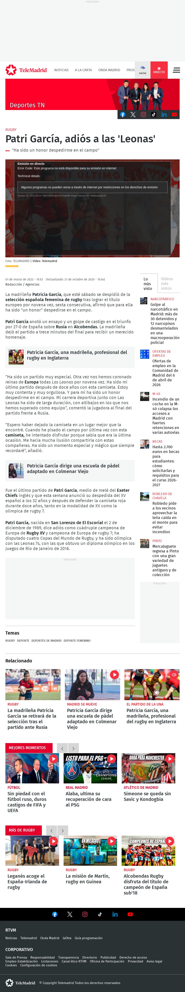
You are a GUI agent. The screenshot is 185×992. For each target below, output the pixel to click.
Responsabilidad (42, 957)
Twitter (133, 114)
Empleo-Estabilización (21, 961)
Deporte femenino (77, 640)
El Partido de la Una (145, 704)
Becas (157, 441)
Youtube (174, 114)
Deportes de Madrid (46, 640)
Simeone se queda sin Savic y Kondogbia (148, 768)
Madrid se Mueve (82, 704)
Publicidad (108, 957)
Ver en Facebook (54, 915)
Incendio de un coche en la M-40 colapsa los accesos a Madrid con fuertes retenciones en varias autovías (144, 396)
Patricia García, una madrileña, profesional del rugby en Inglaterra (16, 357)
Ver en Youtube (130, 914)
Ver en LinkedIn (115, 914)
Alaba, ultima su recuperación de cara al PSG (90, 768)
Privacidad (135, 961)
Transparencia (68, 957)
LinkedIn (164, 114)
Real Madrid (77, 787)
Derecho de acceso (133, 957)
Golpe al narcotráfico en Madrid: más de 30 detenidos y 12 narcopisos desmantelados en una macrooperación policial (143, 300)
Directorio (89, 957)
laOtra (67, 938)
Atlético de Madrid (141, 787)
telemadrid (20, 983)
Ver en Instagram (85, 914)
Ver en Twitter (70, 915)
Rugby (10, 130)
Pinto (157, 541)
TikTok (154, 114)
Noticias (61, 70)
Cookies (11, 965)
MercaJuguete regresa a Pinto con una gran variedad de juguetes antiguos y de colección (144, 543)
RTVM (10, 930)
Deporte (23, 640)
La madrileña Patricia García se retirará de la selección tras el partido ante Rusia (33, 684)
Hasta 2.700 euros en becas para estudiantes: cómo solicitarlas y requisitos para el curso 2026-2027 (144, 444)
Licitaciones (49, 961)
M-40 (156, 394)
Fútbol (14, 787)
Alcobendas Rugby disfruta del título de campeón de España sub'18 (148, 851)
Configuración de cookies (38, 965)
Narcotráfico (162, 299)
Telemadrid (28, 938)
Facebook (123, 114)
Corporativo (19, 950)
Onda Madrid (109, 70)
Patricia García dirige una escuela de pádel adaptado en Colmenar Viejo (16, 470)
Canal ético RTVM (74, 961)
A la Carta (83, 70)
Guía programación (89, 938)
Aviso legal (154, 961)
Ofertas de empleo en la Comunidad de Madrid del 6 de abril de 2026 (144, 354)
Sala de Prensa (16, 957)
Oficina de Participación (107, 961)
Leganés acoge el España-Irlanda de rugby (32, 851)
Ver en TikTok (100, 915)
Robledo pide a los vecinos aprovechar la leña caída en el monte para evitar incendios (144, 496)
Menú (176, 70)
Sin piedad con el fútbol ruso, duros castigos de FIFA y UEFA (32, 768)
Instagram (143, 114)
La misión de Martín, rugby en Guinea (90, 851)
